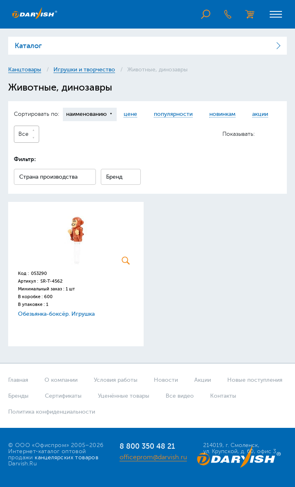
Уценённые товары (123, 396)
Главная (18, 380)
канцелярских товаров (66, 457)
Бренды (18, 396)
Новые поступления (254, 380)
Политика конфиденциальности (51, 412)
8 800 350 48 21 (147, 446)
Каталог (28, 46)
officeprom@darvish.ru (153, 457)
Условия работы (116, 380)
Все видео (180, 396)
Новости (166, 380)
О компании (61, 380)
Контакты (223, 396)
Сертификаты (63, 396)
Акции (202, 380)
